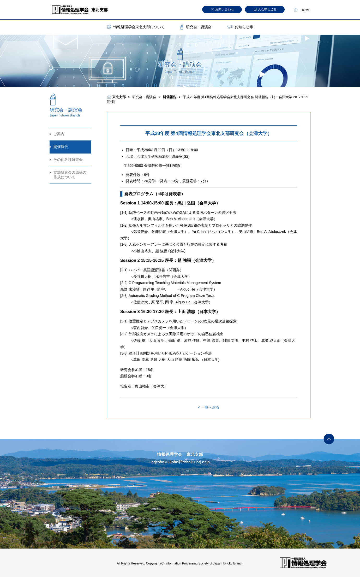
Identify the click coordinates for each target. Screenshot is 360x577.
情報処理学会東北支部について (139, 27)
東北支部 (119, 97)
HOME (306, 10)
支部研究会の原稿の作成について (69, 174)
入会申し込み (267, 9)
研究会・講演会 (199, 27)
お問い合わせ (224, 9)
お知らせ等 (244, 27)
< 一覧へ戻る (208, 407)
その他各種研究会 (68, 159)
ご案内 (58, 134)
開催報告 (60, 147)
